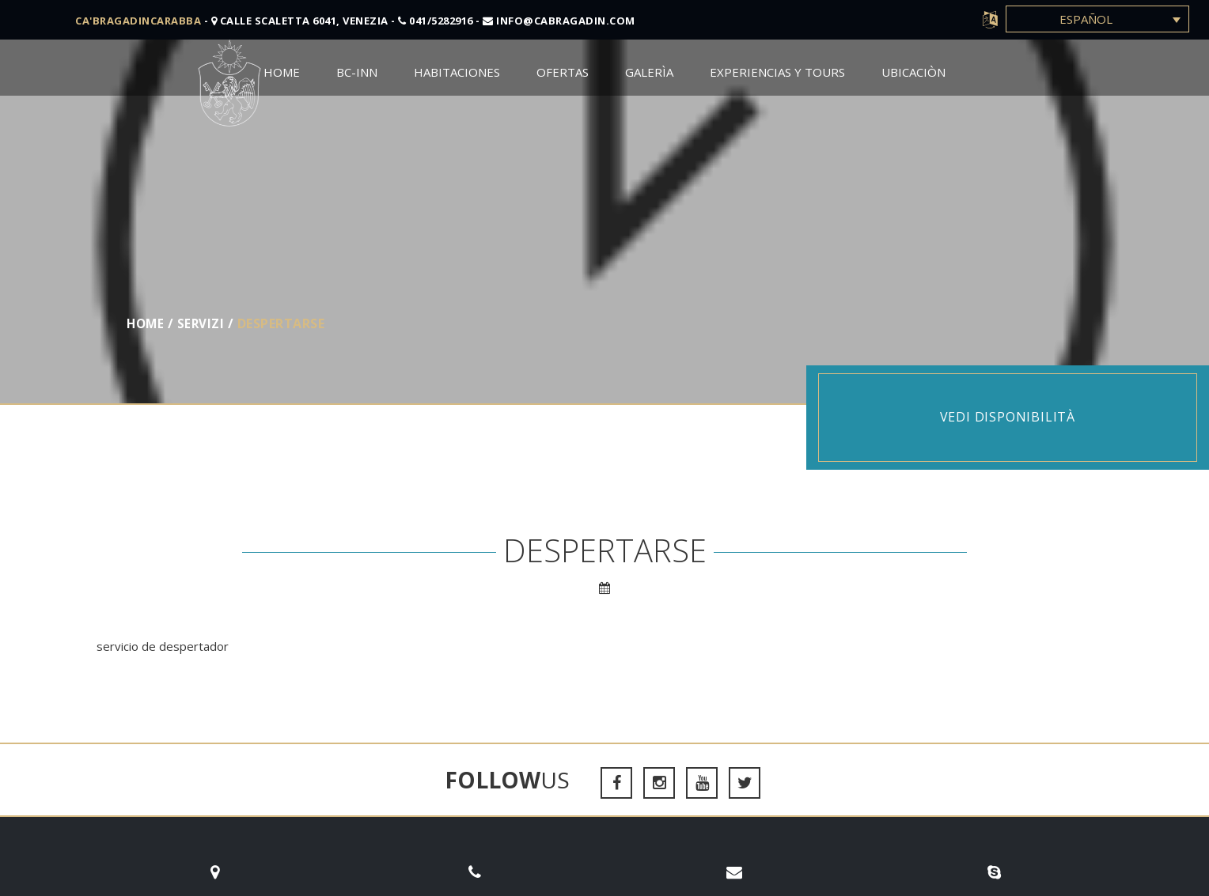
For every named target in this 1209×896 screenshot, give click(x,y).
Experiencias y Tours (777, 72)
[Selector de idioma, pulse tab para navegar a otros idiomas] (1098, 19)
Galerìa (649, 72)
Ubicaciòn (913, 72)
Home (281, 72)
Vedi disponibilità (1007, 416)
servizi (204, 323)
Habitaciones (457, 72)
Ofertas (562, 72)
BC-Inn (356, 72)
